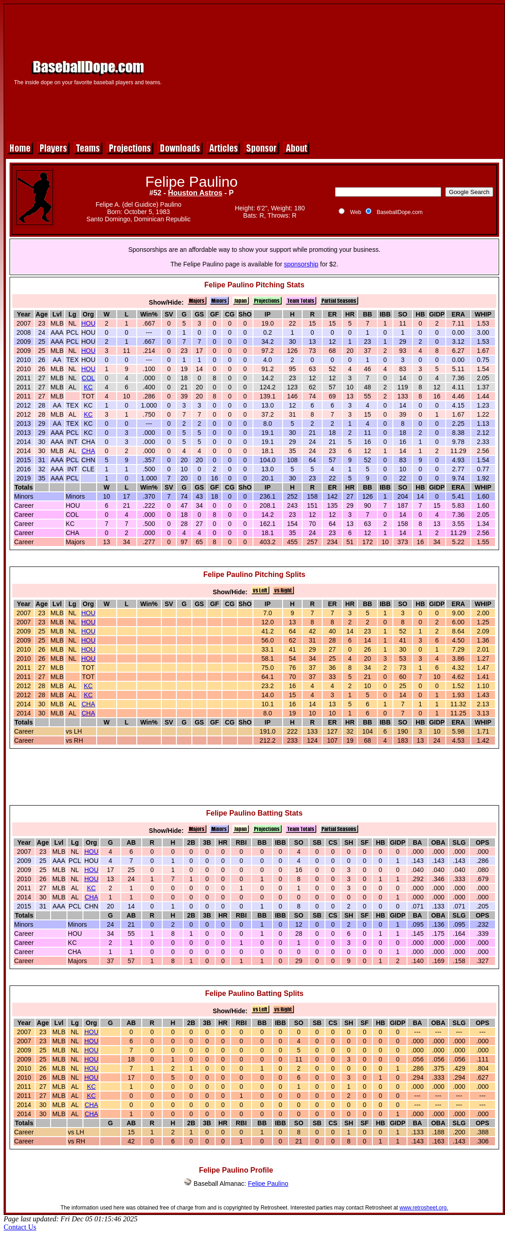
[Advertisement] (335, 71)
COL (88, 378)
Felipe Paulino (268, 1183)
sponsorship (301, 264)
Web (355, 212)
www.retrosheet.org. (424, 1207)
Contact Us (20, 1227)
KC (88, 387)
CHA (88, 450)
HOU (88, 323)
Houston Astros (195, 193)
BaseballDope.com (399, 212)
